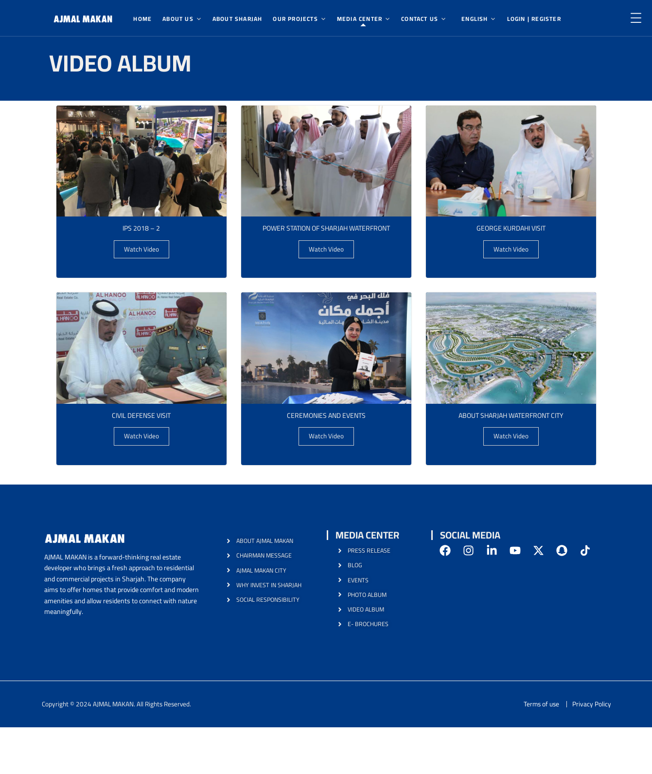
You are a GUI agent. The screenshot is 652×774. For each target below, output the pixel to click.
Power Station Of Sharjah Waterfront (326, 228)
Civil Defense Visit (141, 418)
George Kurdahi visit (511, 228)
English (474, 18)
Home (142, 18)
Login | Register (534, 18)
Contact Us (419, 18)
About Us (178, 18)
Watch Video (141, 250)
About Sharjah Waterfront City (511, 418)
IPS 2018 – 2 (141, 228)
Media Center (359, 18)
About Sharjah (237, 18)
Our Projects (295, 18)
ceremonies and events (326, 418)
